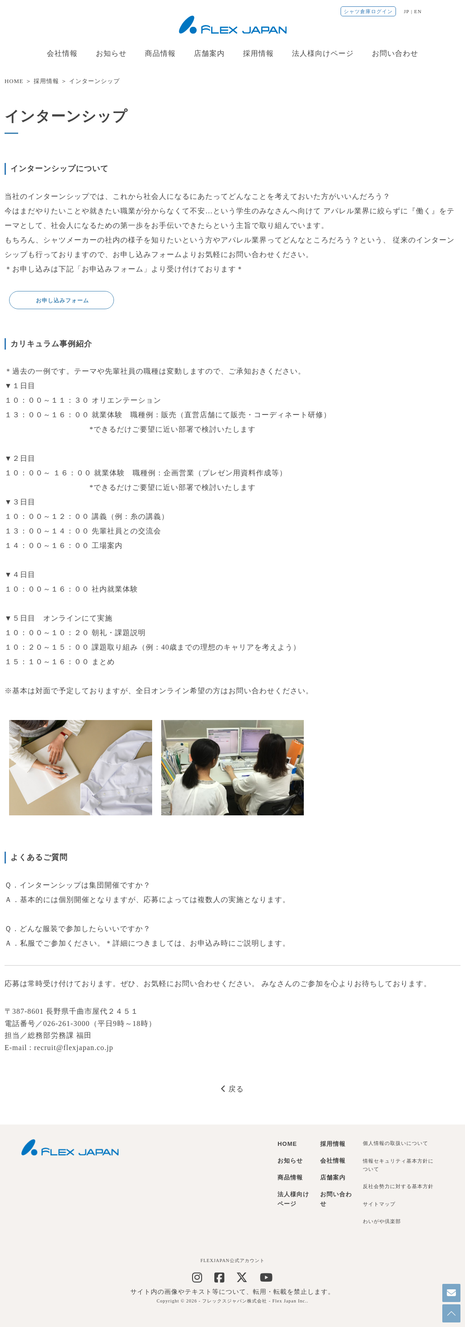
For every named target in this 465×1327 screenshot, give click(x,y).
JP (406, 11)
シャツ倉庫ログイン (368, 11)
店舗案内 (209, 53)
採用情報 (258, 53)
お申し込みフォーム (61, 300)
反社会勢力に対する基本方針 (398, 1186)
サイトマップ (379, 1204)
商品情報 (160, 53)
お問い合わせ (395, 53)
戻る (232, 1089)
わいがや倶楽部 (382, 1221)
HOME (14, 81)
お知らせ (111, 53)
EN (418, 11)
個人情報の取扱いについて (395, 1143)
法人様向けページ (323, 53)
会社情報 (62, 53)
